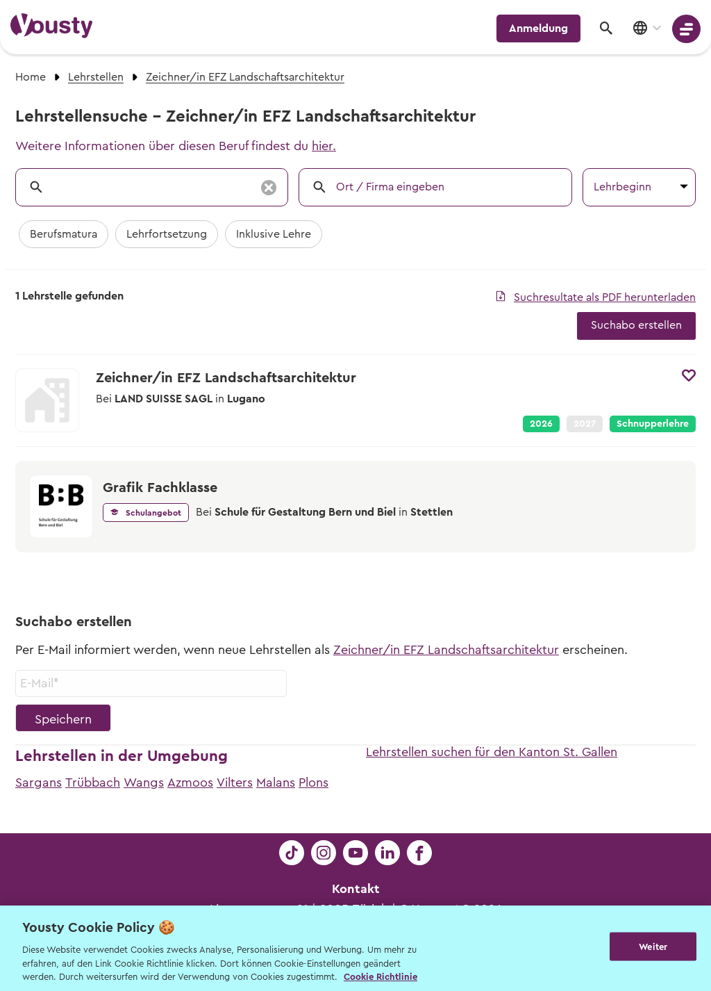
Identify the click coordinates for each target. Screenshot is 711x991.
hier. (324, 146)
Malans (275, 782)
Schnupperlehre (653, 424)
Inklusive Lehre (273, 234)
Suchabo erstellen (636, 325)
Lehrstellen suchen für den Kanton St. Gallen (491, 752)
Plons (313, 782)
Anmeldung (538, 28)
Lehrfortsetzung (166, 234)
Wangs (144, 782)
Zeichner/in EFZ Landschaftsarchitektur (446, 650)
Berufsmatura (63, 234)
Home (30, 77)
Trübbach (92, 782)
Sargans (38, 782)
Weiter (653, 946)
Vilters (235, 782)
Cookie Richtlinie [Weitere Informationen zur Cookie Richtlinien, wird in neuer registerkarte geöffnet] (380, 976)
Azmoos (190, 782)
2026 (541, 424)
